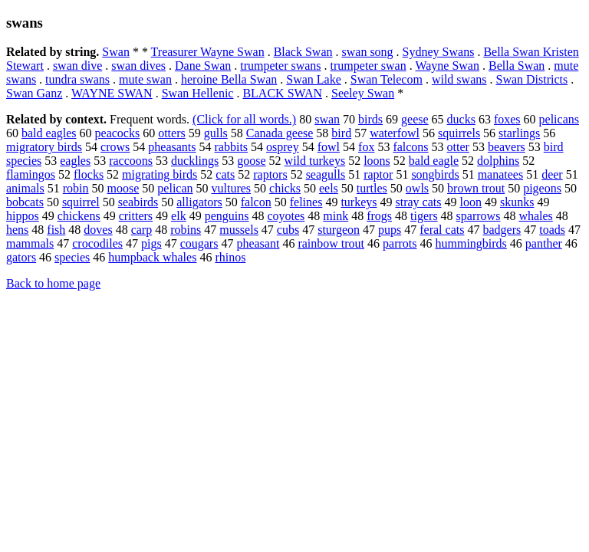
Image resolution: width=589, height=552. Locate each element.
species (72, 257)
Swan (116, 51)
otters (172, 133)
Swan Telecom (386, 79)
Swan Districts (531, 79)
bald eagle (434, 160)
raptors (270, 174)
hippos (22, 215)
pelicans (559, 119)
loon (470, 202)
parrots (399, 243)
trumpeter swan (368, 65)
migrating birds (159, 174)
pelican (174, 188)
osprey (282, 146)
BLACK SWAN (282, 93)
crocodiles (97, 243)
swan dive (77, 65)
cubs (288, 229)
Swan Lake (313, 79)
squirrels (459, 133)
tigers (424, 215)
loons (377, 160)
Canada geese (280, 133)
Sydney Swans (439, 51)
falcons (410, 146)
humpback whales (152, 257)
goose (251, 160)
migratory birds (44, 146)
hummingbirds (470, 243)
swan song (367, 51)
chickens (79, 215)
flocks (89, 174)
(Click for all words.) (244, 119)
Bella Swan (517, 65)
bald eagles (49, 133)
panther (543, 243)
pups (389, 229)
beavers (506, 146)
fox (366, 146)
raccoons (131, 160)
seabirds (138, 202)
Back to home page (53, 283)
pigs (151, 243)
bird (341, 133)
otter (458, 146)
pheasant (257, 243)
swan (327, 119)
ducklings (195, 160)
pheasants (172, 146)
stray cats (418, 202)
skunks (517, 202)
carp (142, 229)
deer (552, 174)
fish (56, 229)
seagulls (326, 174)
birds (370, 119)
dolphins (498, 160)
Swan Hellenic (198, 93)
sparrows (478, 215)
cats (225, 174)
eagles (75, 160)
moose (123, 188)
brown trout (476, 188)
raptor (378, 174)
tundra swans (77, 79)
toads (552, 229)
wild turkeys (315, 160)
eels (328, 188)
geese (415, 119)
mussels (238, 229)
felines (306, 202)
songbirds (435, 174)
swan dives (138, 65)
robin (76, 188)
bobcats (25, 202)
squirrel (81, 202)
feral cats (442, 229)
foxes (507, 119)
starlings (519, 133)
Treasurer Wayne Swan (208, 51)
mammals (30, 243)
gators (21, 257)
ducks (461, 119)
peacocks (117, 133)
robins (185, 229)
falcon (256, 202)
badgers (501, 229)
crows (115, 146)
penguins (227, 215)
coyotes (285, 215)
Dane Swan (203, 65)
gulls (216, 133)
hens (17, 229)
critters (136, 215)
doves (98, 229)
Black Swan (303, 51)
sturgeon (339, 229)
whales (535, 215)
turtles (372, 188)
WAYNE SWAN (112, 93)
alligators (199, 202)
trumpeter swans (280, 65)
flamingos (30, 174)
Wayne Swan (447, 65)
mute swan (145, 79)
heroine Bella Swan (229, 79)
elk (178, 215)
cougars (199, 243)
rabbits (231, 146)
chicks (285, 188)
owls (417, 188)
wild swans (459, 79)
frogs (379, 215)
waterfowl (395, 133)
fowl (329, 146)
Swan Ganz (34, 93)
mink (335, 215)
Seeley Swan (362, 93)
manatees (501, 174)
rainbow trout (331, 243)
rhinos (230, 257)
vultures (232, 188)
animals (25, 188)
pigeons (542, 188)
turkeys (359, 202)
